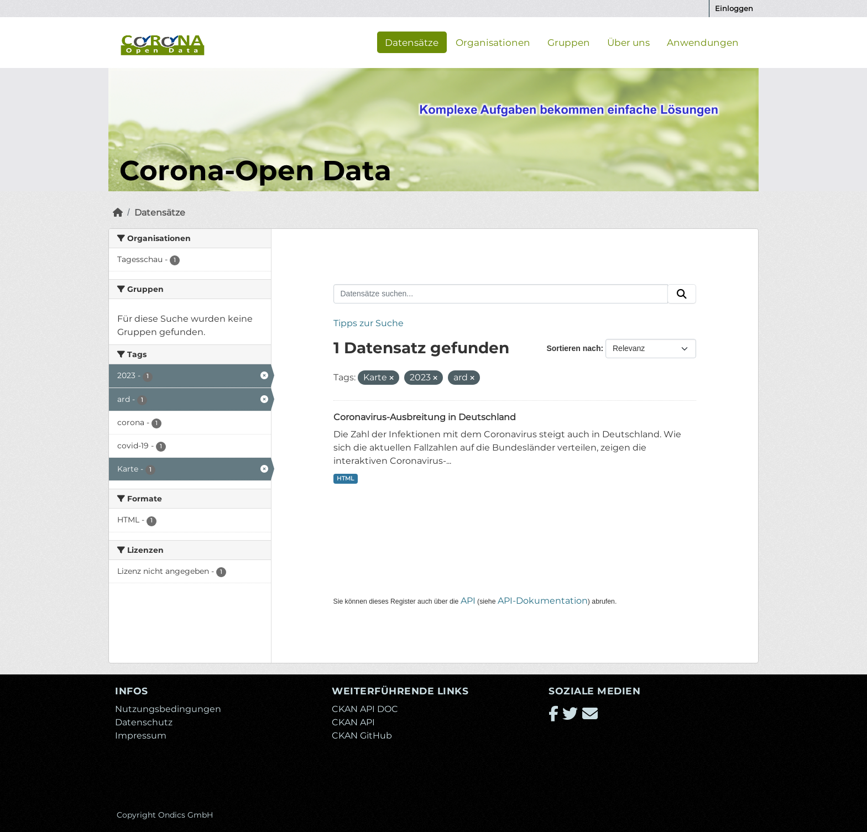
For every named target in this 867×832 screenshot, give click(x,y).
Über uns (628, 42)
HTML (345, 478)
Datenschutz (144, 722)
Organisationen (493, 42)
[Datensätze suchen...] (500, 294)
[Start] (118, 212)
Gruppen (568, 42)
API (468, 600)
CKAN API (353, 722)
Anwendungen (703, 42)
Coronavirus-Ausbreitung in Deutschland (424, 417)
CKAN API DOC (365, 709)
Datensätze (411, 42)
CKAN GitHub (362, 735)
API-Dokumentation (543, 600)
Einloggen (734, 8)
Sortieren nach (573, 348)
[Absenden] (681, 294)
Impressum (140, 735)
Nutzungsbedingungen (168, 709)
